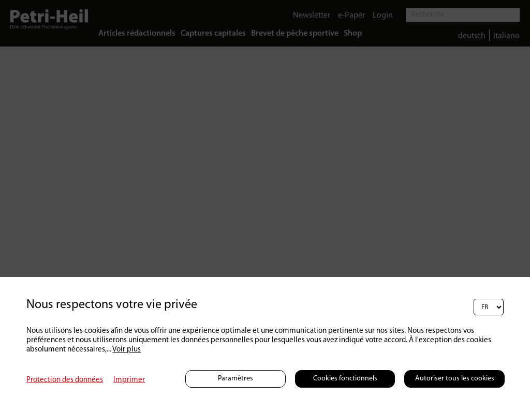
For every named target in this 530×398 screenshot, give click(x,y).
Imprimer (129, 380)
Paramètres (235, 378)
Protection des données (64, 380)
